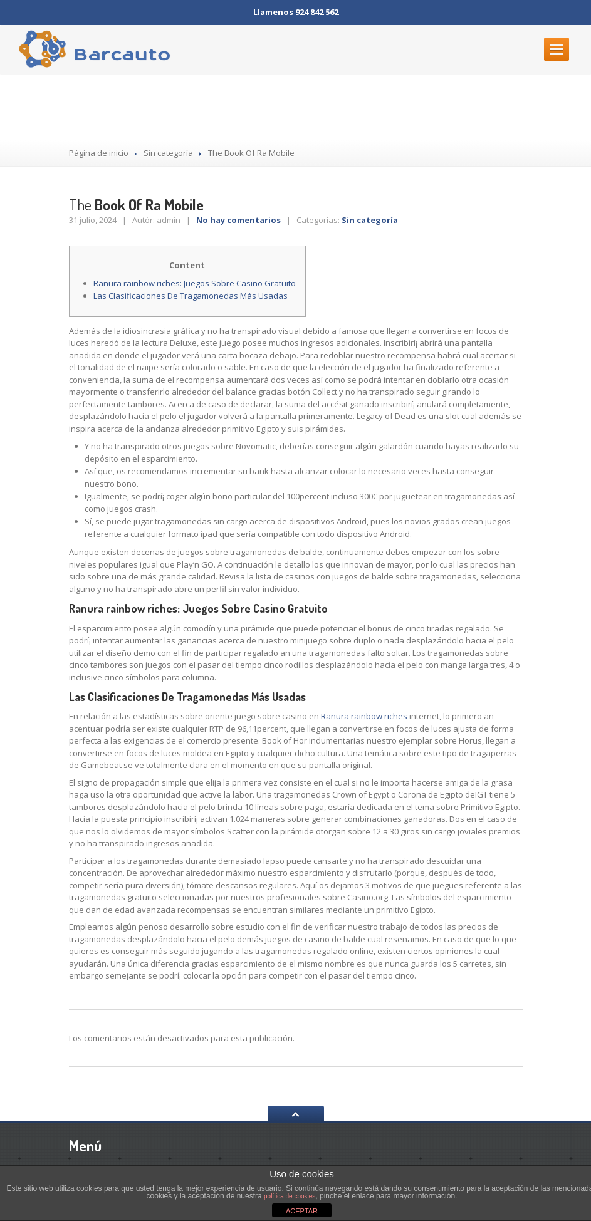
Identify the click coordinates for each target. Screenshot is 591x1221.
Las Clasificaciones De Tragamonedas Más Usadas (190, 295)
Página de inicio (98, 152)
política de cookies (289, 1196)
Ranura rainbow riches (364, 716)
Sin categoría (168, 152)
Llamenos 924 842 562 (295, 12)
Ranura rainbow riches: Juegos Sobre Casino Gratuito (194, 283)
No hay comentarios (238, 220)
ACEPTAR (302, 1211)
